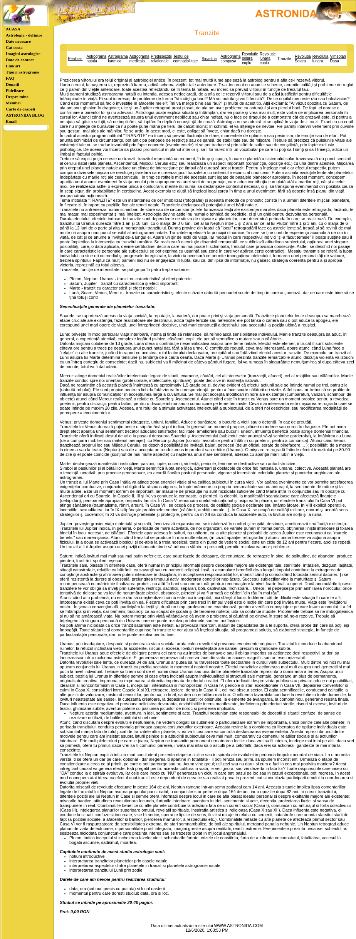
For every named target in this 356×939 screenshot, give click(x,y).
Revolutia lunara (320, 58)
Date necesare (18, 41)
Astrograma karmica (118, 58)
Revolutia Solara (303, 58)
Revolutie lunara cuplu (268, 58)
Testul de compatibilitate (185, 58)
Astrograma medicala (139, 58)
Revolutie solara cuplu (250, 58)
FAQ (10, 78)
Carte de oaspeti (20, 109)
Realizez (75, 59)
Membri (13, 102)
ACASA (13, 29)
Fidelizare (15, 90)
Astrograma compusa (231, 58)
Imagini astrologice (23, 53)
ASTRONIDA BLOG (25, 115)
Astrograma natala (96, 58)
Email (11, 121)
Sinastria (209, 59)
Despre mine (17, 96)
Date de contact (20, 59)
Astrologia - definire (24, 35)
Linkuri (13, 66)
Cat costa (14, 47)
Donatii (12, 84)
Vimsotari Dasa (338, 58)
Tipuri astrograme (22, 72)
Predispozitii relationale (161, 58)
